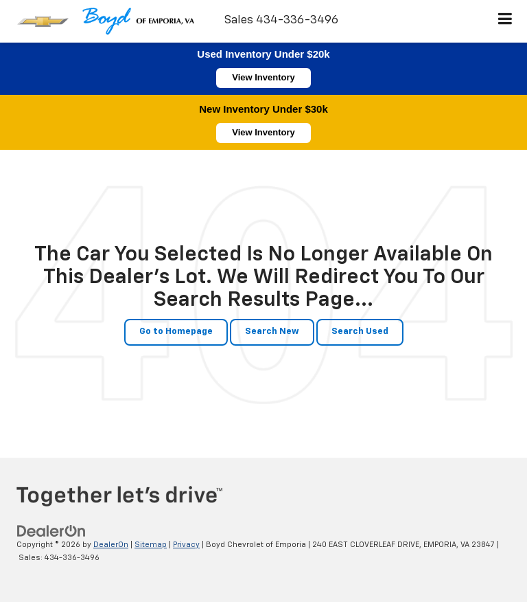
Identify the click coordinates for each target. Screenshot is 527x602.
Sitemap (150, 544)
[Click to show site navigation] (505, 21)
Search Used (359, 331)
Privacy (186, 544)
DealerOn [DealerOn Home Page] (110, 544)
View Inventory (263, 77)
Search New (272, 331)
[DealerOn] (51, 530)
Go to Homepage (176, 331)
